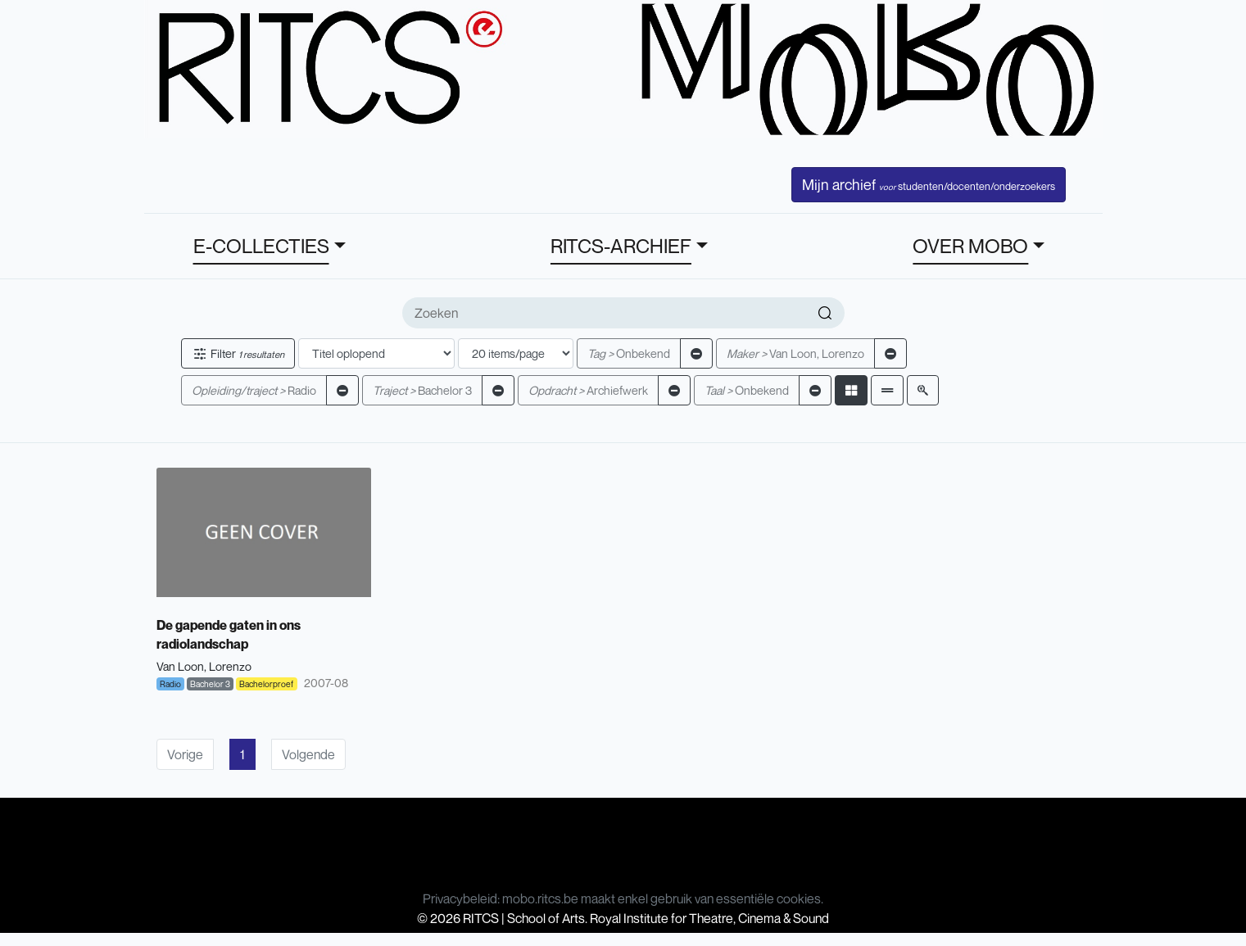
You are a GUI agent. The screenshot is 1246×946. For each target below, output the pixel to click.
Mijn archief (928, 184)
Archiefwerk (588, 390)
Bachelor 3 (422, 390)
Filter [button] (238, 353)
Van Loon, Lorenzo (795, 353)
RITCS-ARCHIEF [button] (621, 245)
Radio (254, 390)
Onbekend (628, 353)
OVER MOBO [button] (970, 245)
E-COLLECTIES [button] (261, 245)
